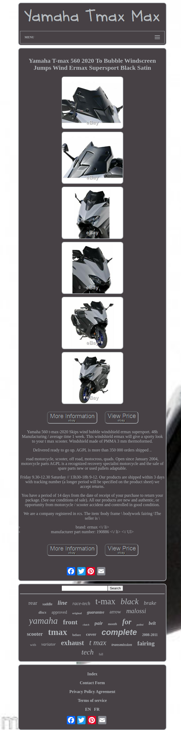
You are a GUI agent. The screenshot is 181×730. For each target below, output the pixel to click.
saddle (47, 604)
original (77, 613)
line (62, 602)
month (112, 624)
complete (119, 632)
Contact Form (92, 683)
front (70, 622)
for (126, 622)
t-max (105, 601)
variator (48, 644)
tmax (57, 632)
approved (59, 612)
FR (96, 709)
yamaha (43, 621)
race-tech (81, 603)
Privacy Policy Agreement (92, 691)
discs (42, 612)
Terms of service (92, 700)
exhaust (72, 643)
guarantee (95, 612)
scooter (35, 634)
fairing (145, 643)
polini (140, 624)
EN (88, 709)
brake (150, 603)
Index (92, 674)
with (33, 645)
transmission (122, 645)
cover (91, 634)
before (76, 635)
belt (152, 623)
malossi (136, 610)
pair (99, 623)
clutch (86, 624)
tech (87, 652)
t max (97, 642)
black (130, 601)
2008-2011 (150, 635)
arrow (115, 611)
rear (32, 603)
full (101, 654)
